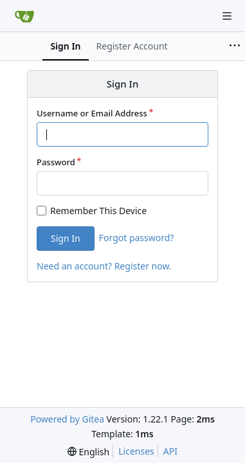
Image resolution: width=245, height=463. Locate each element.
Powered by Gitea (67, 419)
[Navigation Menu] (227, 16)
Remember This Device (98, 210)
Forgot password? (136, 238)
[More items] (234, 46)
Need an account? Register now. (104, 266)
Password (56, 162)
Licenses (136, 451)
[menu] (88, 452)
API (170, 451)
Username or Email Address (92, 113)
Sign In (65, 238)
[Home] (24, 16)
